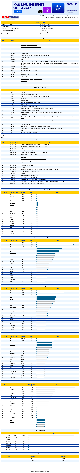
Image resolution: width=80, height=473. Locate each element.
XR (11, 367)
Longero (12, 329)
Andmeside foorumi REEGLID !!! (29, 165)
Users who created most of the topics (10, 28)
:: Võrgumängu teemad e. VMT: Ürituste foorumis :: (33, 183)
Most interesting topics (45, 26)
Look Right (12, 377)
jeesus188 (12, 315)
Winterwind (12, 363)
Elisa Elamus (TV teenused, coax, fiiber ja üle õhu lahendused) (36, 49)
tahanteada (13, 198)
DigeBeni (12, 353)
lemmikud (52, 17)
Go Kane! (12, 213)
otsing (47, 15)
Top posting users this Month (8, 30)
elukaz (11, 271)
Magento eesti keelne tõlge (27, 150)
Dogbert (12, 257)
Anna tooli (12, 201)
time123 (12, 231)
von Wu (12, 269)
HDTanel (12, 205)
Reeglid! (23, 167)
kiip (11, 215)
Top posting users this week (46, 28)
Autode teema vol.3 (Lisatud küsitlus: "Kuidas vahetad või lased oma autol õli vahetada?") (42, 61)
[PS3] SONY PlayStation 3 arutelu (29, 70)
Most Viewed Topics (45, 24)
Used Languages (44, 34)
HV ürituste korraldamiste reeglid (29, 177)
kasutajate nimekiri (60, 15)
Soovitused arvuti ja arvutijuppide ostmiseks (31, 79)
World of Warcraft (25, 83)
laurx (11, 217)
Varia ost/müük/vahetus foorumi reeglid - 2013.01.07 (33, 159)
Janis (11, 321)
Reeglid (23, 173)
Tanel (11, 194)
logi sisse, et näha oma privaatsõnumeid (64, 17)
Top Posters (43, 30)
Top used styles (5, 34)
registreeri (76, 15)
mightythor (12, 203)
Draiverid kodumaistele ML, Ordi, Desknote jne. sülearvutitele (35, 144)
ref (10, 265)
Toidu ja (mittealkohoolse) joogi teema (30, 110)
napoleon (12, 279)
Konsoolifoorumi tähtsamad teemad (29, 175)
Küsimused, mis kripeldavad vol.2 (29, 45)
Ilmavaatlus (24, 66)
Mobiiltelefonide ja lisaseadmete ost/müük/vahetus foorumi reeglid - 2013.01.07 (40, 169)
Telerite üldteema (25, 57)
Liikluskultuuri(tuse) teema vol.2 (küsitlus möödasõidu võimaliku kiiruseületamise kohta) (41, 128)
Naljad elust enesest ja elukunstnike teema (31, 47)
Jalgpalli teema (24, 68)
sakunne (12, 225)
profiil (47, 17)
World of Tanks (24, 53)
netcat (11, 313)
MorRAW (12, 365)
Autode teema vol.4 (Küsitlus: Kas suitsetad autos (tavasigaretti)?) (36, 55)
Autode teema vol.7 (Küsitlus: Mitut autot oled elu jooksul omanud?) (37, 108)
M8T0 (11, 281)
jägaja (11, 259)
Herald (11, 242)
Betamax (12, 223)
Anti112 (12, 355)
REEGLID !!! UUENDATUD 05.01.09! (30, 171)
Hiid (11, 227)
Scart (11, 219)
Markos (12, 273)
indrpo (11, 275)
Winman (12, 277)
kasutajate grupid (69, 15)
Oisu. (11, 247)
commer (12, 233)
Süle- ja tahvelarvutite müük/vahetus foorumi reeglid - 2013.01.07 (36, 179)
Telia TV (23, 43)
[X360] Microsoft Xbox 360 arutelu (29, 75)
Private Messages (44, 32)
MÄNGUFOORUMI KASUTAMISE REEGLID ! (32, 163)
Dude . (11, 229)
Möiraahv (12, 196)
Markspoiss (13, 207)
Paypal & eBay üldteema (27, 72)
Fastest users (4, 32)
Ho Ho (11, 373)
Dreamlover (13, 209)
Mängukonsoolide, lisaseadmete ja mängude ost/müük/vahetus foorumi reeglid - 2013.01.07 (43, 181)
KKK (43, 15)
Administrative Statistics (7, 24)
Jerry (11, 351)
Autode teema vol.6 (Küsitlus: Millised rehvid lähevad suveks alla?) (37, 120)
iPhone (22, 59)
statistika (53, 15)
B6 (10, 251)
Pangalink (23, 157)
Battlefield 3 (24, 81)
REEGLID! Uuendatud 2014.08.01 (29, 155)
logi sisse (76, 17)
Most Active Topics (5, 26)
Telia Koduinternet (25, 51)
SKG (11, 211)
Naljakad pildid (24, 77)
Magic (11, 317)
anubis (11, 263)
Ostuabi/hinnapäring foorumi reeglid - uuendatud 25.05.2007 (35, 161)
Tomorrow (12, 361)
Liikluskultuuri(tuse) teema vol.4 (28, 122)
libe (11, 349)
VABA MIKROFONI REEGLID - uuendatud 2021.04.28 (34, 153)
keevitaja (12, 221)
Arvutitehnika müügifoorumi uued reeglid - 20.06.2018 (34, 146)
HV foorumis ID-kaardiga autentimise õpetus (31, 148)
